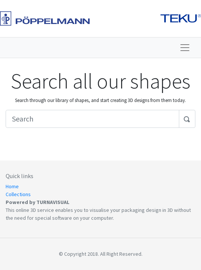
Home (12, 186)
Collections (18, 194)
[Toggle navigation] (185, 47)
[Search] (92, 119)
